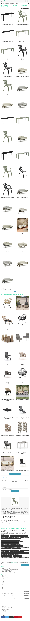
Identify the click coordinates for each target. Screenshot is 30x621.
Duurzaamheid (4, 610)
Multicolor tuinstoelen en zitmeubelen (14, 540)
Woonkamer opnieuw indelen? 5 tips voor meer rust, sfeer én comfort (15, 591)
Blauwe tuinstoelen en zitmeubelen (5, 547)
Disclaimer (3, 604)
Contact (3, 615)
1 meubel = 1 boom (5, 612)
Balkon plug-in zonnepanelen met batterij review (15, 595)
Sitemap (3, 605)
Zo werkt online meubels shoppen (7, 607)
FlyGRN (3, 568)
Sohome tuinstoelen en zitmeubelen (5, 541)
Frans (3, 576)
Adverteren (3, 613)
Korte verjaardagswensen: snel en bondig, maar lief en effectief (15, 598)
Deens (3, 587)
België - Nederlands (5, 577)
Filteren (23, 8)
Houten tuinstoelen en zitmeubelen (5, 554)
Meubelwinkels (4, 606)
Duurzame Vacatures (5, 571)
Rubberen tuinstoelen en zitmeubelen (16, 544)
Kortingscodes (4, 611)
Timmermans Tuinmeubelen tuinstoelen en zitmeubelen (16, 551)
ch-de (3, 581)
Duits (3, 583)
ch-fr (3, 582)
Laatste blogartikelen (5, 589)
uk (2, 586)
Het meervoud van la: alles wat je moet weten (15, 593)
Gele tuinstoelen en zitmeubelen (5, 550)
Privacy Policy (4, 608)
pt (2, 584)
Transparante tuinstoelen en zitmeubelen (6, 548)
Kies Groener (4, 570)
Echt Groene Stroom (5, 569)
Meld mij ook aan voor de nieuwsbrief (7, 489)
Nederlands (4, 575)
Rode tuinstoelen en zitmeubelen (15, 554)
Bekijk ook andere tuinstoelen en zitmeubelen (13, 294)
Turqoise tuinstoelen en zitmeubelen (24, 547)
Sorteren (27, 8)
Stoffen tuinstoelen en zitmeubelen (24, 550)
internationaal (10, 571)
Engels (3, 585)
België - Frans (4, 578)
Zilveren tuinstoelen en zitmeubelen (5, 557)
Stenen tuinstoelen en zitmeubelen (15, 547)
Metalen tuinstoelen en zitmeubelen (15, 557)
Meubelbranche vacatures (5, 609)
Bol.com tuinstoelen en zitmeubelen (16, 548)
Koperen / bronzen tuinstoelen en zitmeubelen (16, 541)
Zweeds (3, 580)
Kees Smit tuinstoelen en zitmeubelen (14, 550)
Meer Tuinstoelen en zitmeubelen (15, 473)
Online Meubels (4, 602)
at (2, 588)
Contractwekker (4, 572)
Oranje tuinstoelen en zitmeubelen (24, 557)
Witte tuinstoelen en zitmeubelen (5, 551)
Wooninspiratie (4, 614)
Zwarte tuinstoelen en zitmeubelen (5, 538)
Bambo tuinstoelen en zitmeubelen (15, 537)
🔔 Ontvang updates (15, 491)
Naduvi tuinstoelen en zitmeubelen (5, 537)
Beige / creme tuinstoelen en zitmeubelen (16, 538)
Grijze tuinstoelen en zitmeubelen (24, 537)
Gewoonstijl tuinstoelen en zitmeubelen (6, 544)
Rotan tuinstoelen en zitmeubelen (5, 540)
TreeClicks (3, 567)
